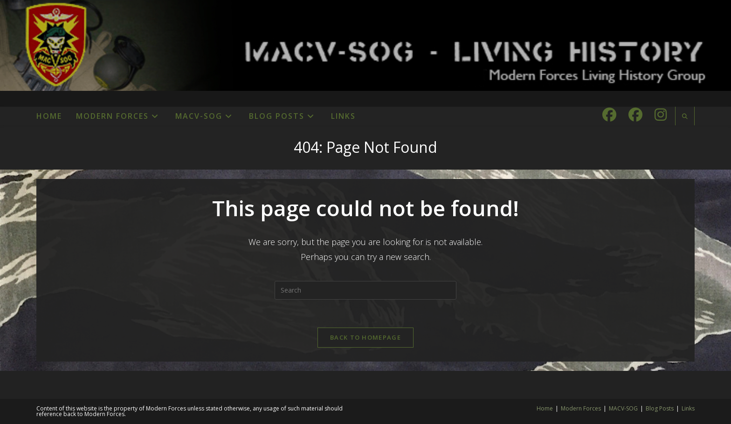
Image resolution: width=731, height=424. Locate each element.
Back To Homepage (365, 337)
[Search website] (684, 116)
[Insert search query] (365, 290)
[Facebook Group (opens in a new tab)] (635, 115)
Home (545, 408)
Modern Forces (581, 408)
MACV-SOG (623, 408)
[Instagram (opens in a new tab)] (660, 115)
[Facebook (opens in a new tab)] (609, 115)
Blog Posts (660, 408)
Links (688, 408)
